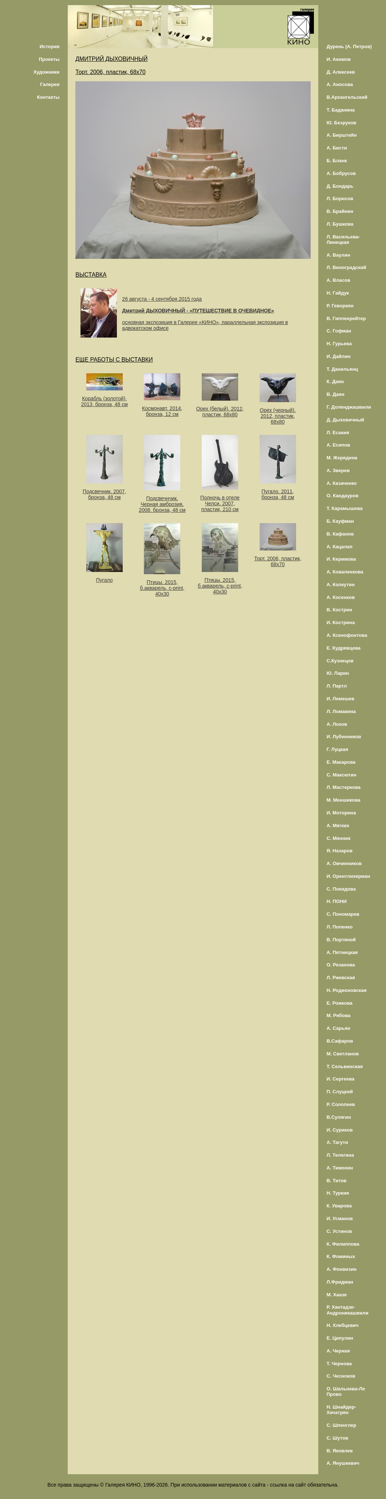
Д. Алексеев (341, 72)
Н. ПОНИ (337, 901)
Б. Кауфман (340, 521)
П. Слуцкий (340, 1091)
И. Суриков (340, 1130)
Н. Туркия (338, 1193)
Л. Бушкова (340, 224)
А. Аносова (340, 84)
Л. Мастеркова (344, 787)
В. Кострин (339, 609)
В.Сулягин (339, 1117)
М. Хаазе (337, 1294)
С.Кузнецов (340, 660)
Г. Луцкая (337, 749)
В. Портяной (341, 939)
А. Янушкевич (343, 1463)
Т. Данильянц (342, 369)
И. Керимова (341, 559)
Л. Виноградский (346, 267)
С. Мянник (339, 838)
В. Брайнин (340, 211)
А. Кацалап (339, 546)
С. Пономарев (343, 914)
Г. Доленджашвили (349, 407)
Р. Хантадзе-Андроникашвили (348, 1309)
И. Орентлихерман (348, 876)
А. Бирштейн (342, 135)
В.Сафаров (340, 1041)
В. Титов (337, 1180)
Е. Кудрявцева (344, 648)
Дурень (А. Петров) (349, 46)
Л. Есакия (338, 432)
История (50, 46)
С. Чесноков (341, 1376)
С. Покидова (341, 889)
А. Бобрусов (341, 173)
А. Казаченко (342, 483)
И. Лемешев (340, 698)
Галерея (49, 84)
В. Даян (335, 394)
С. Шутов (337, 1438)
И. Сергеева (341, 1079)
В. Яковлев (340, 1450)
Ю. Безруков (342, 122)
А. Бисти (337, 148)
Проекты (49, 59)
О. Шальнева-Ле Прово (346, 1391)
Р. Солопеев (341, 1104)
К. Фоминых (341, 1256)
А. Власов (338, 280)
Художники (47, 72)
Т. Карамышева (345, 508)
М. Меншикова (344, 800)
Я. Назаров (339, 850)
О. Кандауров (343, 495)
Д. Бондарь (340, 186)
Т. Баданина (341, 110)
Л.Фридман (340, 1282)
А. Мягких (338, 825)
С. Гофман (339, 331)
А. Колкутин (341, 584)
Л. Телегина (340, 1155)
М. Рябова (339, 1015)
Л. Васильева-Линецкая (343, 239)
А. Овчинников (344, 863)
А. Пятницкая (342, 952)
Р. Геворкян (340, 305)
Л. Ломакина (341, 711)
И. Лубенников (344, 736)
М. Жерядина (342, 457)
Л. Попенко (340, 927)
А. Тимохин (340, 1168)
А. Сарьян (338, 1028)
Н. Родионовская (347, 990)
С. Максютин (342, 775)
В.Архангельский (347, 97)
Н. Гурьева (339, 343)
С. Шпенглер (342, 1425)
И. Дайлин (339, 356)
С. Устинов (339, 1231)
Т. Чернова (339, 1363)
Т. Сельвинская (345, 1066)
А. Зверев (338, 470)
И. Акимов (339, 59)
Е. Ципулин (340, 1338)
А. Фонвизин (342, 1269)
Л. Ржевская (341, 977)
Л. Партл (337, 686)
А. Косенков (341, 597)
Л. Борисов (340, 198)
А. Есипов (338, 445)
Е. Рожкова (339, 1003)
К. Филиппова (343, 1244)
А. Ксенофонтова (347, 635)
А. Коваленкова (345, 572)
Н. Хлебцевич (343, 1325)
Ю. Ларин (338, 673)
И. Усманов (340, 1218)
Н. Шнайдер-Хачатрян (341, 1409)
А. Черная (338, 1351)
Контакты (48, 97)
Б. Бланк (337, 160)
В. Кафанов (340, 534)
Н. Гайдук (338, 293)
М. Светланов (343, 1053)
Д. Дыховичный (345, 420)
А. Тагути (337, 1142)
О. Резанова (341, 964)
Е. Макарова (341, 762)
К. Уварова (339, 1205)
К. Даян (335, 381)
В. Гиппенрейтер (346, 318)
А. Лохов (337, 724)
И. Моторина (341, 812)
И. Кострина (341, 622)
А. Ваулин (338, 255)
